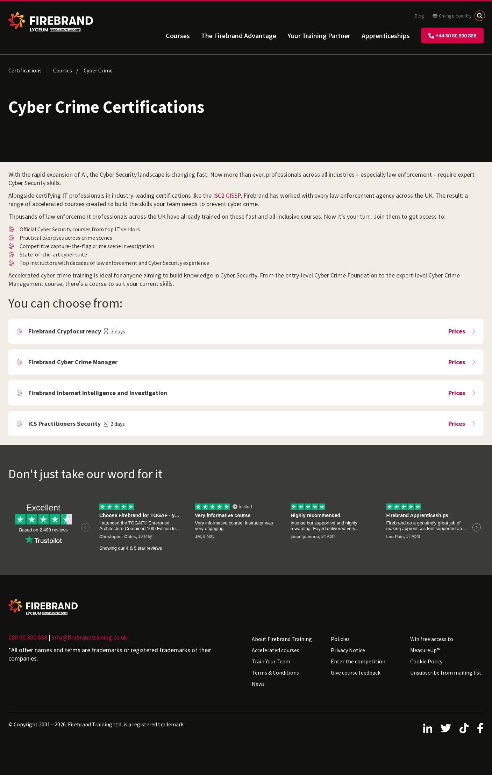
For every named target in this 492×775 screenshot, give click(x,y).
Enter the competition (358, 661)
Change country (452, 16)
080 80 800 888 (27, 637)
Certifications (25, 70)
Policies (340, 638)
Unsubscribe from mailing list (446, 672)
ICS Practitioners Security (64, 424)
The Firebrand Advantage (238, 35)
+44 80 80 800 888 (452, 35)
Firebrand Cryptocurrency (64, 331)
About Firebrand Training (282, 638)
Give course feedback (355, 672)
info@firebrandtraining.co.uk (89, 637)
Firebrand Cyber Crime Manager (72, 362)
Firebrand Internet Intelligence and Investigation (97, 393)
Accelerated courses (275, 650)
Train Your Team (271, 661)
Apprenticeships (386, 35)
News (258, 683)
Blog (419, 16)
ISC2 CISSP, (227, 195)
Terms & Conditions (275, 672)
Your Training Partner (318, 35)
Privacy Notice (348, 650)
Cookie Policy (426, 661)
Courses (178, 35)
